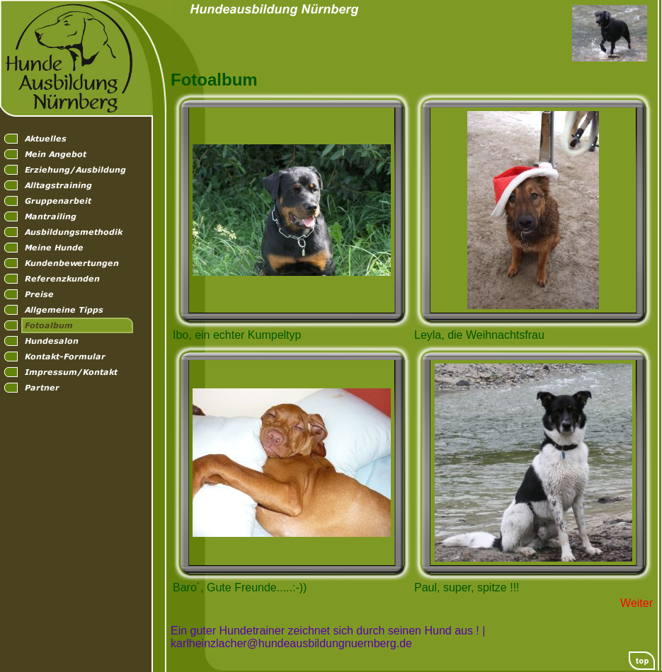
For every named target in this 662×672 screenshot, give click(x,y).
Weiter (636, 603)
